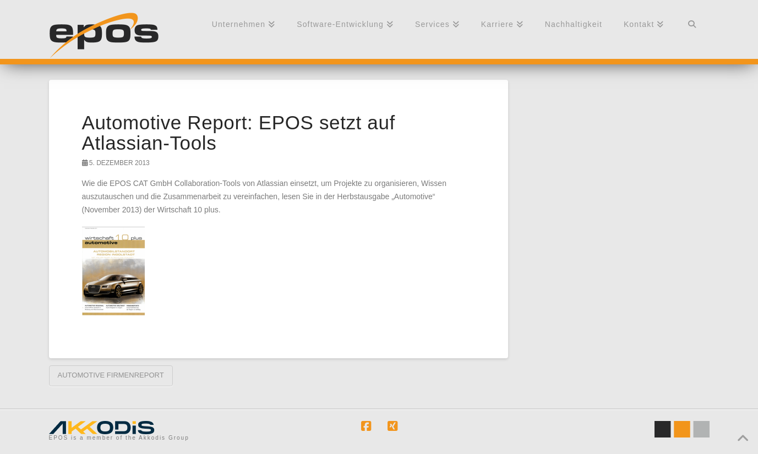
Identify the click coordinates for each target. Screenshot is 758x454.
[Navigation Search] (691, 29)
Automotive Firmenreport (111, 375)
